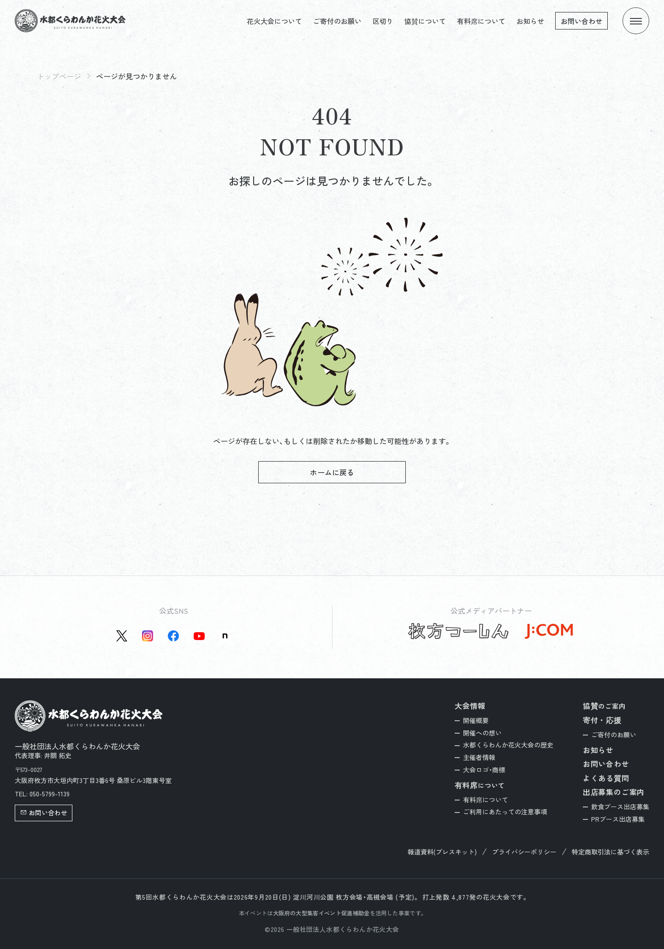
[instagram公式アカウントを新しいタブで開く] (147, 636)
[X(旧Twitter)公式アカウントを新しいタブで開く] (122, 636)
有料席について (481, 21)
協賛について (425, 21)
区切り (383, 21)
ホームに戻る (332, 472)
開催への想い (482, 732)
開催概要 (476, 720)
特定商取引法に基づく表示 (610, 852)
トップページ (59, 76)
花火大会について (274, 21)
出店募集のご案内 (614, 792)
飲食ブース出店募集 (620, 806)
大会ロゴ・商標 (484, 769)
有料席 (480, 785)
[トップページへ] (70, 20)
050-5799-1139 (50, 793)
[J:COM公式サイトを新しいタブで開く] (548, 631)
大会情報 (470, 705)
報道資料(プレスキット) (442, 852)
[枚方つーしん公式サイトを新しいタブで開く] (458, 631)
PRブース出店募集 (618, 819)
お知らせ (530, 21)
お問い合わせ (581, 21)
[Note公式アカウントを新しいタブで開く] (225, 636)
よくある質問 (606, 778)
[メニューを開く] (635, 20)
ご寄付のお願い (337, 21)
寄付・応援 (602, 720)
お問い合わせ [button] (43, 812)
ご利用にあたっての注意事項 (505, 811)
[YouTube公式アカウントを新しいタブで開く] (199, 636)
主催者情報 (479, 757)
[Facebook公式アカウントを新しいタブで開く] (173, 636)
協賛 (604, 705)
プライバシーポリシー (524, 852)
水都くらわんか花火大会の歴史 (508, 744)
